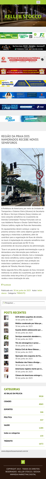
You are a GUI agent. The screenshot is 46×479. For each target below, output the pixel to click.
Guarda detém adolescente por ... (29, 330)
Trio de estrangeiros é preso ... (27, 343)
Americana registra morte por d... (29, 368)
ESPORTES (8, 409)
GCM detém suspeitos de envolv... (29, 317)
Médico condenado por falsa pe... (29, 323)
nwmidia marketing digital (23, 474)
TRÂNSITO (21, 293)
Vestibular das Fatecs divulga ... (28, 362)
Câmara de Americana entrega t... (29, 375)
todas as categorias (12, 433)
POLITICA (8, 417)
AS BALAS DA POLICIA (13, 393)
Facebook (6, 284)
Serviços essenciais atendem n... (28, 336)
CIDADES (7, 401)
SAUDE (7, 425)
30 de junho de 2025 (22, 290)
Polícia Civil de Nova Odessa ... (28, 349)
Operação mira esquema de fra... (28, 356)
